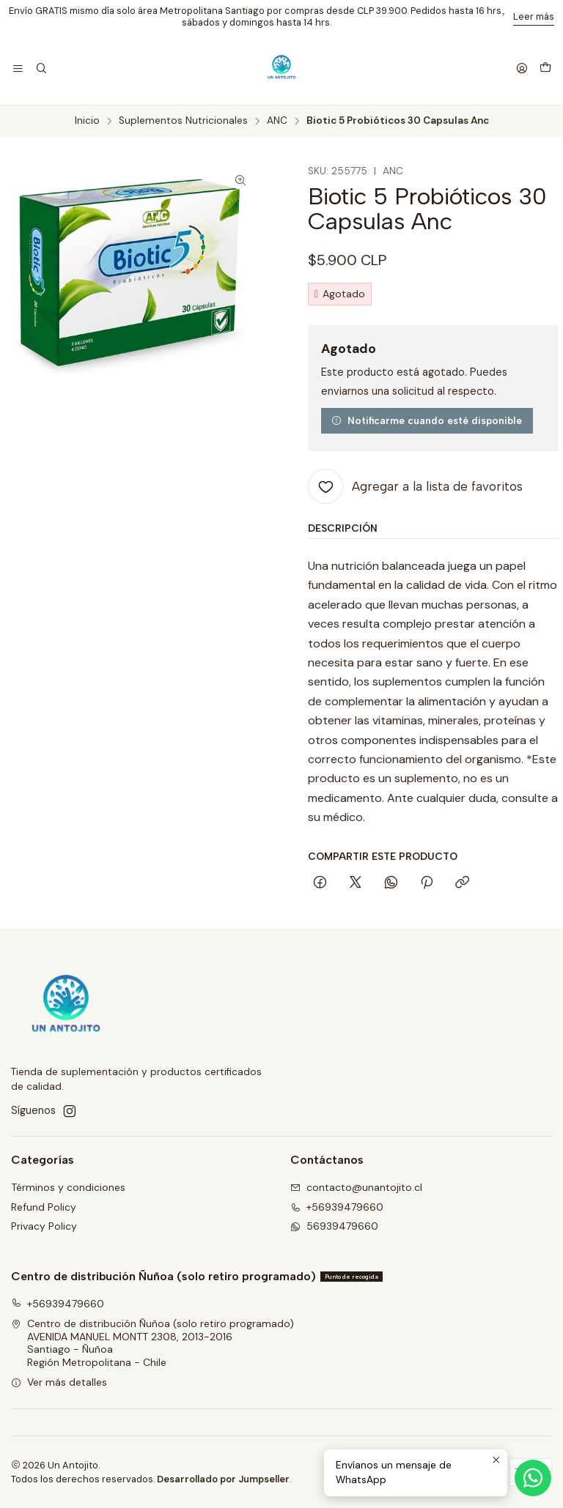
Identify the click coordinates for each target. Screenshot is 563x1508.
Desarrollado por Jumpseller (223, 1479)
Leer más (533, 16)
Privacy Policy (44, 1226)
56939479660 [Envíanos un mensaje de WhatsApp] (334, 1226)
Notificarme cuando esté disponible (426, 420)
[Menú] (18, 69)
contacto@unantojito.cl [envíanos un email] (356, 1187)
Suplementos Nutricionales (183, 121)
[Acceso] (521, 69)
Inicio (87, 121)
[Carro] (545, 69)
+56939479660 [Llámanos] (336, 1207)
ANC (277, 121)
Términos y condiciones (68, 1187)
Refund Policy (43, 1207)
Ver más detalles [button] (59, 1382)
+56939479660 (57, 1303)
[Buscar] (41, 69)
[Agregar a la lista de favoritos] (415, 486)
